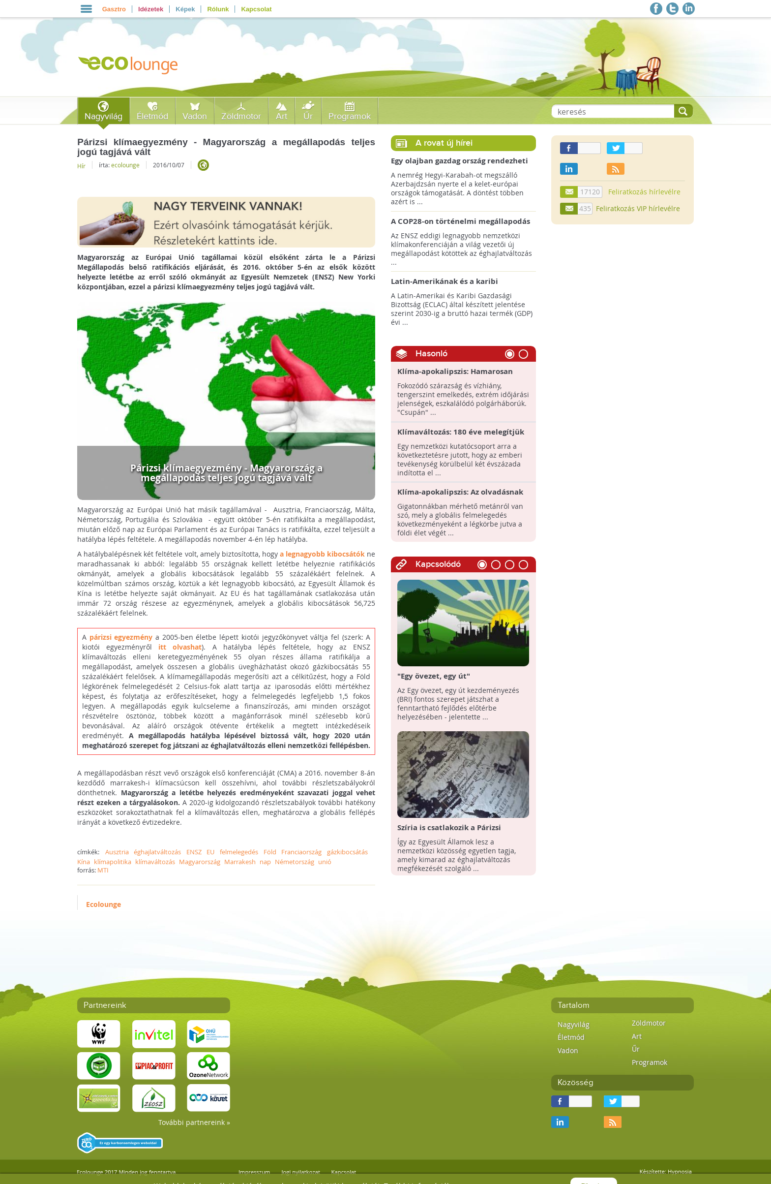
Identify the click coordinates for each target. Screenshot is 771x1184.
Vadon (194, 116)
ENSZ (194, 851)
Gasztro (114, 9)
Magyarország (199, 861)
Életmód (152, 116)
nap (265, 861)
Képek (185, 9)
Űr (308, 116)
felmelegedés (239, 851)
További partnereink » (194, 1122)
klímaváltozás (155, 861)
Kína (83, 861)
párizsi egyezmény (121, 637)
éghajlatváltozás (157, 851)
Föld (270, 851)
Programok (349, 116)
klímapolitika (112, 861)
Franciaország (301, 851)
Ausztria (117, 851)
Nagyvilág (103, 116)
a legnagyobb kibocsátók (322, 554)
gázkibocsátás (347, 851)
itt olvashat (180, 647)
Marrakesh (240, 861)
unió (324, 861)
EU (210, 851)
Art (281, 116)
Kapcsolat (256, 9)
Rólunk (218, 9)
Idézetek (150, 9)
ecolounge (125, 165)
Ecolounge (103, 904)
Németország (294, 861)
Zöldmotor (241, 116)
